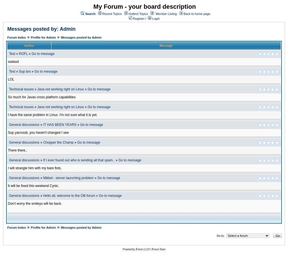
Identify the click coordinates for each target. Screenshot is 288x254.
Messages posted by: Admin (41, 29)
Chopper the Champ (58, 142)
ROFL (23, 54)
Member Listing (166, 13)
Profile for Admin (43, 37)
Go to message (43, 54)
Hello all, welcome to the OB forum (69, 196)
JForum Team (158, 249)
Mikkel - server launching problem (68, 178)
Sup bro (25, 71)
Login (154, 18)
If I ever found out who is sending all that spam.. (78, 160)
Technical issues (21, 89)
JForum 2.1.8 (141, 249)
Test (12, 54)
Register (137, 18)
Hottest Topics (138, 13)
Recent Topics (112, 13)
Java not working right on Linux (60, 89)
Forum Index (16, 37)
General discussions (24, 125)
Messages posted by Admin (81, 37)
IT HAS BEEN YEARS (59, 125)
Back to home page (197, 13)
